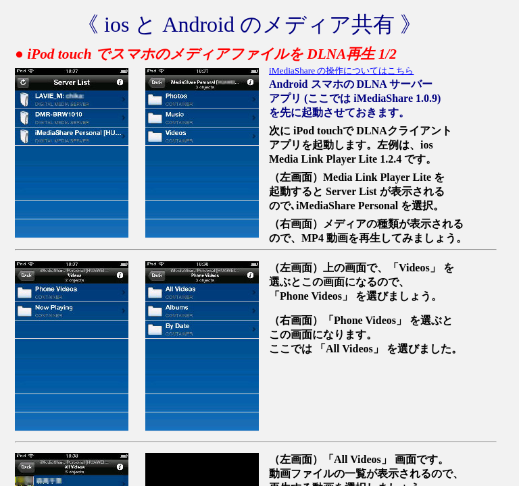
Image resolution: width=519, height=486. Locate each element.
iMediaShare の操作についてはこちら (341, 70)
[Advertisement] (412, 411)
